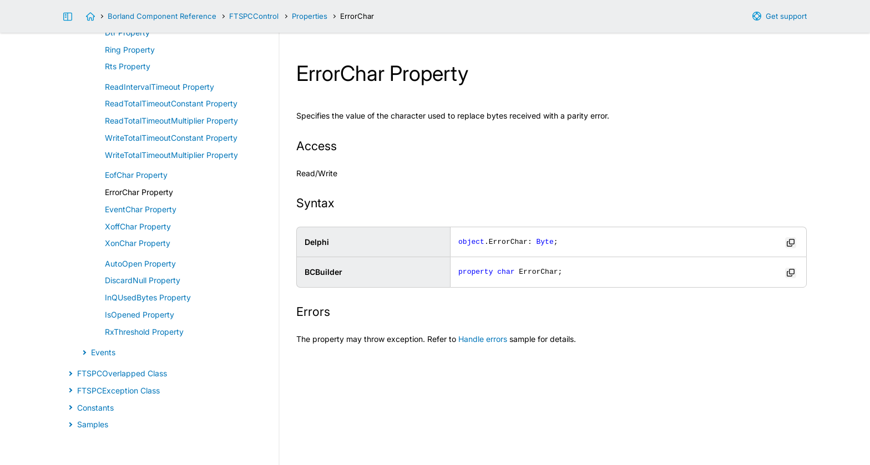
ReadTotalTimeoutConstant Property (171, 103)
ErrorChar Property (139, 192)
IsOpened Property (139, 314)
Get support (786, 16)
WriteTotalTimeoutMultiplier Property (171, 155)
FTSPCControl (254, 16)
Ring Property (130, 49)
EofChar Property (136, 175)
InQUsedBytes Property (148, 297)
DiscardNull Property (142, 280)
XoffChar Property (138, 226)
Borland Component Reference (162, 16)
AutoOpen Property (140, 263)
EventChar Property (140, 209)
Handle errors (482, 339)
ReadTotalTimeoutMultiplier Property (171, 120)
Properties (309, 16)
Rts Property (127, 66)
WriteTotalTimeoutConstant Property (171, 137)
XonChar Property (137, 243)
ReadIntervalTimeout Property (159, 86)
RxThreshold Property (144, 331)
